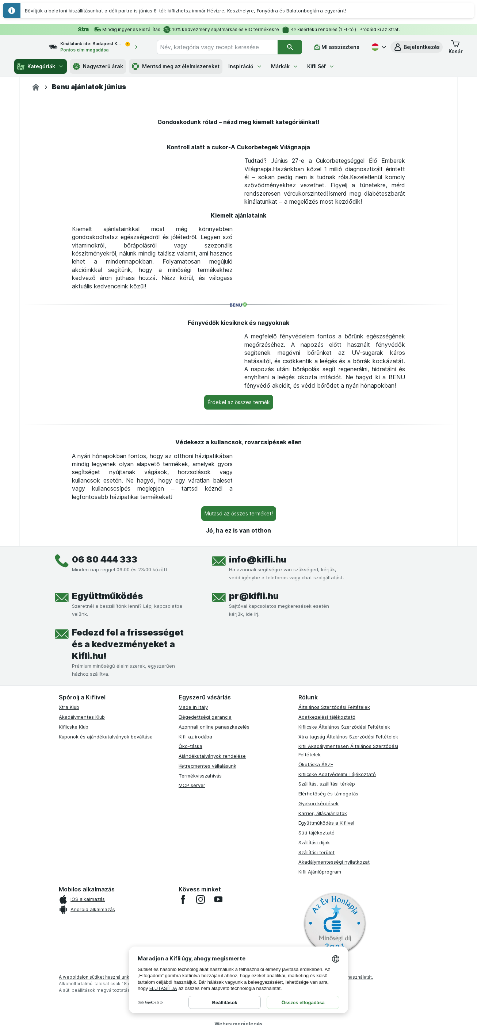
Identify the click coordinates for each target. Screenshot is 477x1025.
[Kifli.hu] (35, 87)
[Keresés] (290, 47)
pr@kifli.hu (254, 789)
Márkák (284, 66)
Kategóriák (40, 66)
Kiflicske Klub (73, 920)
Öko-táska (190, 940)
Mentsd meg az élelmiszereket (176, 66)
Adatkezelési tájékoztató (326, 910)
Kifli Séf (321, 66)
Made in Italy (193, 901)
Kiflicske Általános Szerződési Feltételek (344, 920)
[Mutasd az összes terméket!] (238, 707)
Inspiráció (245, 66)
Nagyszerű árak (98, 66)
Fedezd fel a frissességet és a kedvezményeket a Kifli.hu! (128, 838)
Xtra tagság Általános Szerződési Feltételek (348, 930)
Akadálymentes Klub (82, 910)
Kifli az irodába (195, 930)
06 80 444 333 (104, 753)
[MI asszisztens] (337, 47)
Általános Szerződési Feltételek (334, 901)
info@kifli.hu (257, 753)
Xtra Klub (69, 901)
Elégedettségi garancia (205, 910)
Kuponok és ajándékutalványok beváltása (106, 930)
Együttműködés (107, 789)
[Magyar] (378, 47)
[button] (416, 47)
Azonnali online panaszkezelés (214, 920)
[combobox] (224, 47)
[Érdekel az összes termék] (238, 595)
